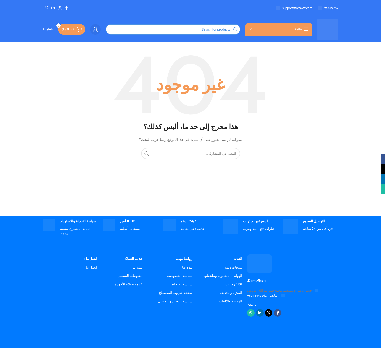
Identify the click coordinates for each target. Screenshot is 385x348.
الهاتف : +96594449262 (263, 296)
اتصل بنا (91, 267)
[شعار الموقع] (327, 29)
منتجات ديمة (233, 267)
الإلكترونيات (233, 284)
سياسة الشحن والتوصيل (175, 301)
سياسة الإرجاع (182, 284)
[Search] (173, 29)
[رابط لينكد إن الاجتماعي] (53, 8)
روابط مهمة (184, 258)
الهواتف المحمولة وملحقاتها (223, 275)
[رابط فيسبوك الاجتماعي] (67, 8)
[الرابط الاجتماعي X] (60, 8)
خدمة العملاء (133, 258)
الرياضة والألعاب (230, 301)
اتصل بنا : (90, 258)
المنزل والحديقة (231, 292)
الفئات (237, 258)
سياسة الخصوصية (179, 275)
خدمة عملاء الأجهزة (128, 284)
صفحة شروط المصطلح (175, 292)
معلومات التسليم (130, 275)
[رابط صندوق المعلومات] (328, 8)
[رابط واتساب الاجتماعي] (46, 8)
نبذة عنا (187, 267)
